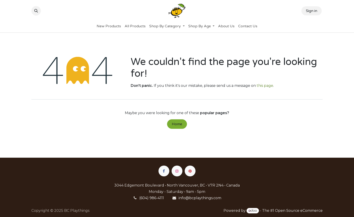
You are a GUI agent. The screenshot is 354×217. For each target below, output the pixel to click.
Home (177, 124)
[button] (36, 11)
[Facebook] (163, 171)
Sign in (311, 11)
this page (265, 85)
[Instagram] (177, 171)
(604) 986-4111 (151, 198)
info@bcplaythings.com (200, 198)
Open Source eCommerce (299, 210)
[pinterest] (190, 171)
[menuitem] (109, 26)
